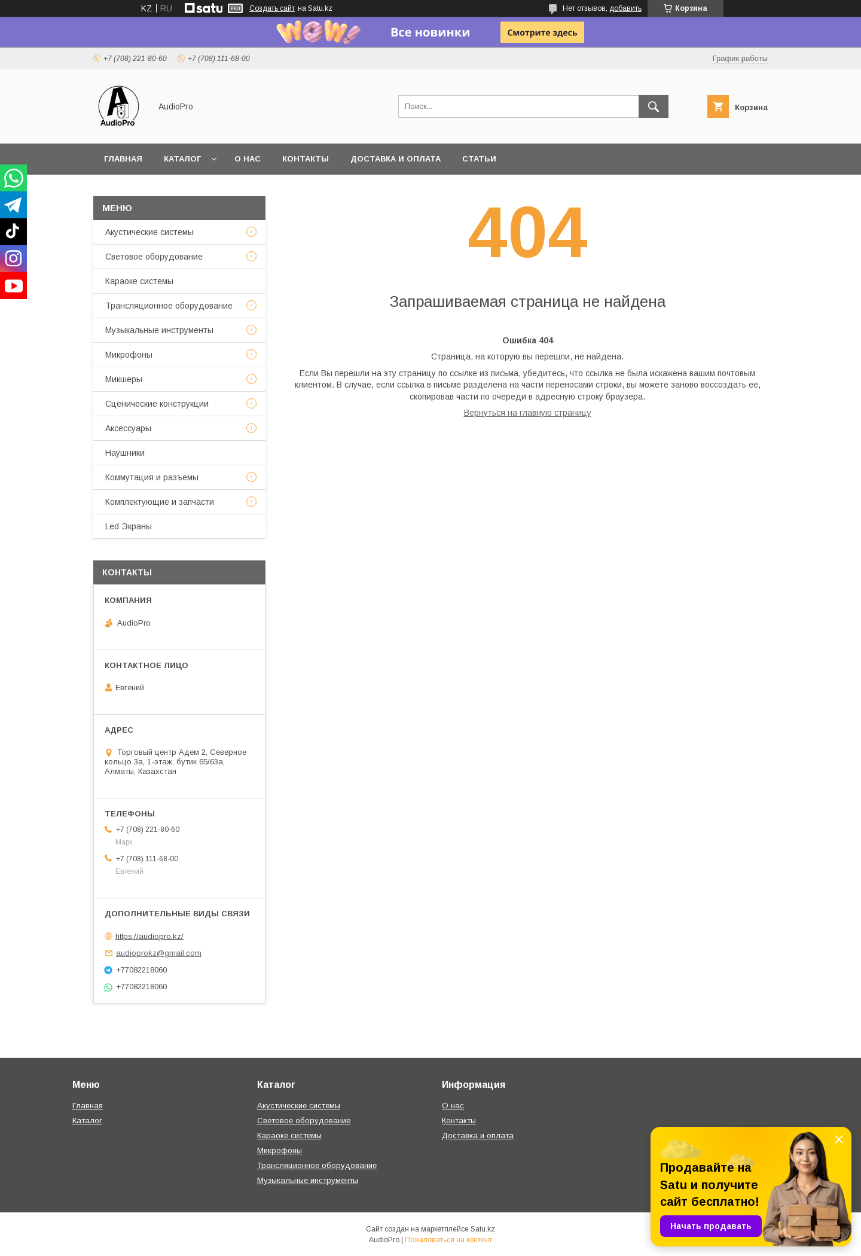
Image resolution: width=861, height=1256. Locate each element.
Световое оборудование (154, 256)
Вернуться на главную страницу (527, 412)
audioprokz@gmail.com (158, 953)
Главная (123, 158)
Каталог (182, 158)
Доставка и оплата (395, 158)
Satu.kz (483, 1229)
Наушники (125, 453)
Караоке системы (139, 281)
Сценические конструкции (157, 403)
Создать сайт (272, 8)
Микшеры (123, 379)
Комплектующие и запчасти (159, 502)
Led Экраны (128, 526)
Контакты (305, 158)
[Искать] (653, 106)
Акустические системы (149, 232)
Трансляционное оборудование (169, 305)
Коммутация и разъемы (152, 477)
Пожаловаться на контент (448, 1240)
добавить (625, 8)
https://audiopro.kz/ (149, 935)
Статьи (479, 158)
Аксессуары (128, 428)
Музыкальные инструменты (159, 330)
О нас (247, 158)
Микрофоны (128, 354)
